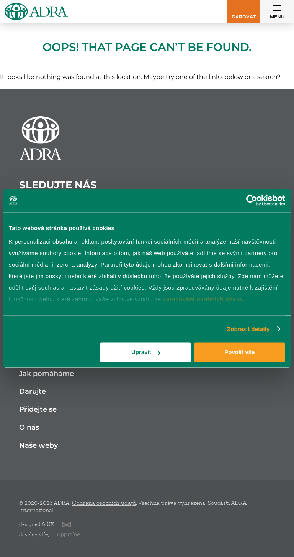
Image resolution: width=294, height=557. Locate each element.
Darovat (244, 17)
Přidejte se (38, 409)
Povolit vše (239, 352)
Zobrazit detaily (248, 329)
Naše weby (38, 446)
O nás (29, 428)
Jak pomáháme (46, 374)
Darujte (32, 391)
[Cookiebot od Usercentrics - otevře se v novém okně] (251, 200)
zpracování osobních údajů (202, 299)
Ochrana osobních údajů (104, 502)
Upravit (145, 352)
